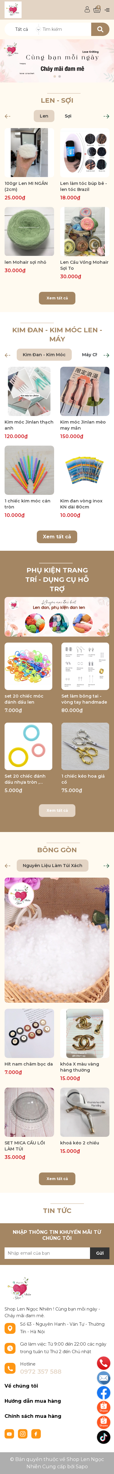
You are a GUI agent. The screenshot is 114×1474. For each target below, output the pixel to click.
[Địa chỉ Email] (57, 1253)
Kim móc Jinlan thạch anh (29, 425)
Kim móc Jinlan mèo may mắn (83, 425)
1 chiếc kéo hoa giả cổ (83, 779)
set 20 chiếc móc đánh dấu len (24, 699)
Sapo (82, 1466)
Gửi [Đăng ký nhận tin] (100, 1253)
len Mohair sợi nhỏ (25, 262)
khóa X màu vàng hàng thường (79, 1067)
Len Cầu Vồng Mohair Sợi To (84, 265)
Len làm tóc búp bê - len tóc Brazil (83, 186)
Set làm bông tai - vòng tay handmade (84, 699)
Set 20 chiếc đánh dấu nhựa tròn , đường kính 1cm (25, 779)
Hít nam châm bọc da (29, 1064)
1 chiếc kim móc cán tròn (27, 504)
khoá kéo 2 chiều (79, 1143)
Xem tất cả (57, 298)
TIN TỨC (57, 1211)
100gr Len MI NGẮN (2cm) (26, 186)
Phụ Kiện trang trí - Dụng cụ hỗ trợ (57, 579)
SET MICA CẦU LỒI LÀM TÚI (25, 1146)
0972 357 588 (40, 1371)
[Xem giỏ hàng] (97, 10)
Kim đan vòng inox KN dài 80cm (81, 504)
